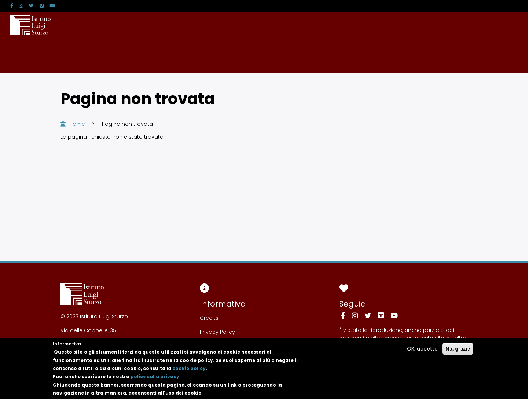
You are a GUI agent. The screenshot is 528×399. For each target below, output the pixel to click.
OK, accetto (422, 354)
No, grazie (457, 354)
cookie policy (189, 373)
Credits (209, 318)
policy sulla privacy (155, 382)
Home (77, 124)
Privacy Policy (217, 332)
